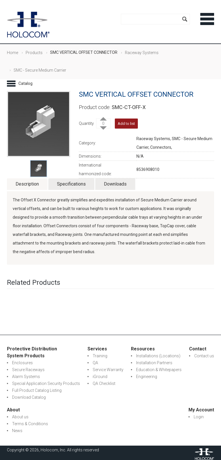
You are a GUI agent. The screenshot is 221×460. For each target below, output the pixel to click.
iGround (100, 376)
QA (95, 362)
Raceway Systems (142, 52)
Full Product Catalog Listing (37, 390)
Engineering (146, 376)
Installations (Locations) (158, 356)
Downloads (115, 184)
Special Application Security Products (46, 383)
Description (27, 184)
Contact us (204, 356)
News (17, 430)
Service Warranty (108, 369)
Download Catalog (29, 397)
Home (12, 52)
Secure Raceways (28, 369)
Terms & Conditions (30, 423)
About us (20, 417)
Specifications (71, 184)
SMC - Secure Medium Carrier (40, 70)
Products (34, 52)
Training (100, 356)
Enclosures (22, 362)
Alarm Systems (26, 376)
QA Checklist (104, 383)
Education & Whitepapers (159, 369)
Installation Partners (154, 362)
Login (199, 417)
